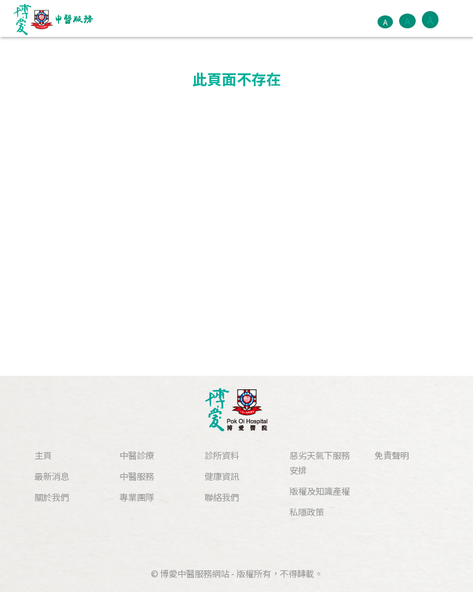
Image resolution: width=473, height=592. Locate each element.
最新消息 (51, 475)
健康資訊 (221, 475)
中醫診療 (136, 454)
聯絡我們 (221, 496)
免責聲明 (391, 454)
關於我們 (51, 496)
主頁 (43, 454)
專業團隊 (136, 496)
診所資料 (221, 454)
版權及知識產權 (319, 490)
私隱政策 (306, 511)
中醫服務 (136, 475)
